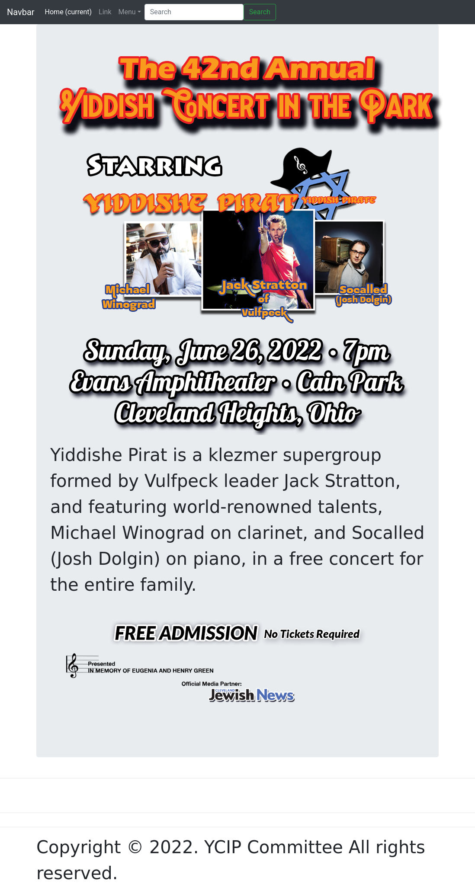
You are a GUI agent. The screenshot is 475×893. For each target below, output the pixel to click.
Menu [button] (127, 12)
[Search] (194, 12)
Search (259, 12)
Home (68, 12)
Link (105, 12)
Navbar (21, 12)
